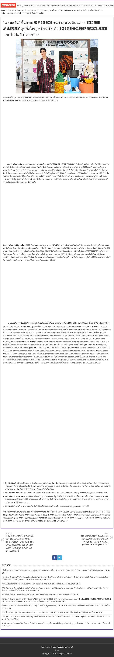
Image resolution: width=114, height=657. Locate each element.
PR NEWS (11, 10)
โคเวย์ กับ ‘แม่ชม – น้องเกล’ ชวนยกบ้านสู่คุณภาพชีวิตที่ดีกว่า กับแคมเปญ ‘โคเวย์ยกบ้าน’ (35, 595)
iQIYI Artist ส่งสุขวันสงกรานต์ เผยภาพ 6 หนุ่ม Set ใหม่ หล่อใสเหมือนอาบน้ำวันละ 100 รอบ (36, 584)
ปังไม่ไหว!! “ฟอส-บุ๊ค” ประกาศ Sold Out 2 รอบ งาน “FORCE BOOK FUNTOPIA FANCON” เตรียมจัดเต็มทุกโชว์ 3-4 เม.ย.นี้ (47, 612)
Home (3, 10)
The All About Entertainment (62, 647)
